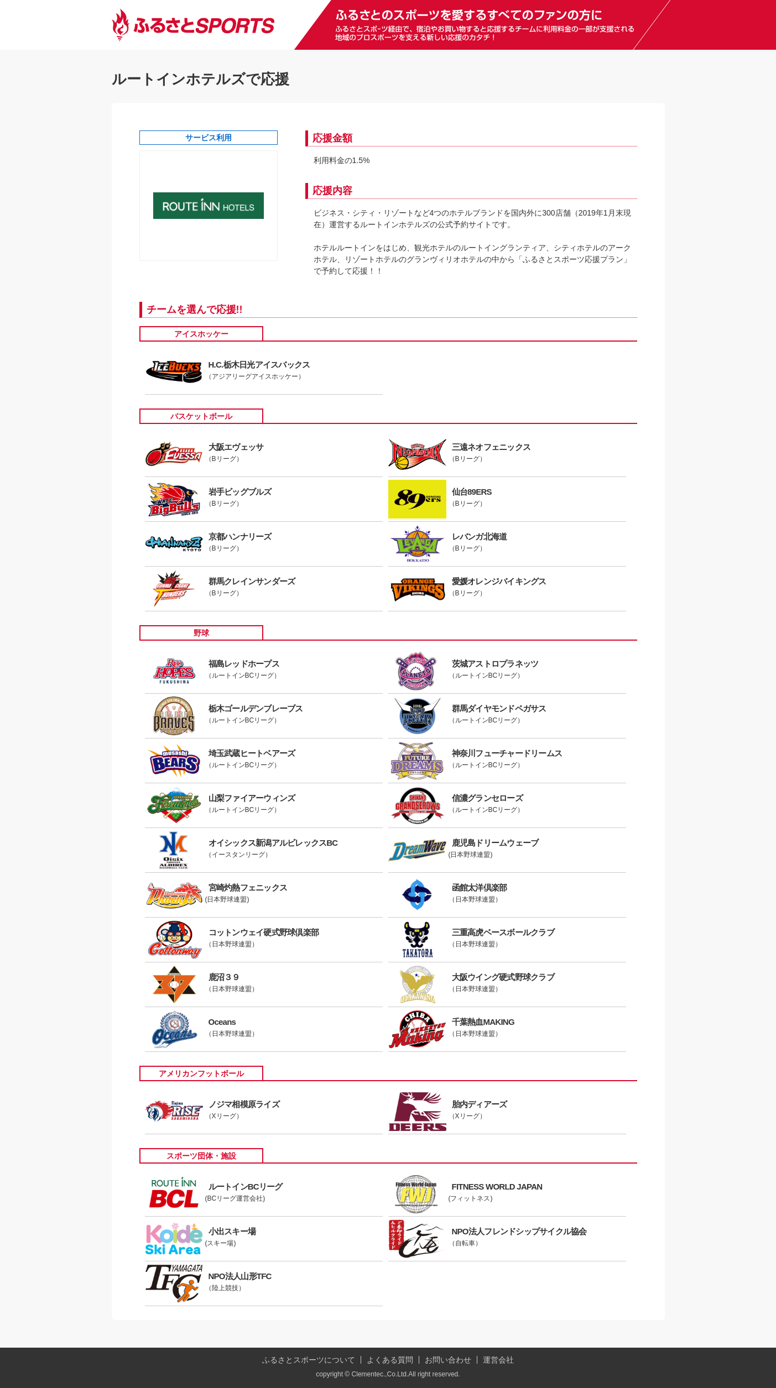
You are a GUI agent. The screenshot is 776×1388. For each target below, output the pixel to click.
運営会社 (498, 1359)
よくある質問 (390, 1359)
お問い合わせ (448, 1359)
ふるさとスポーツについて (308, 1359)
